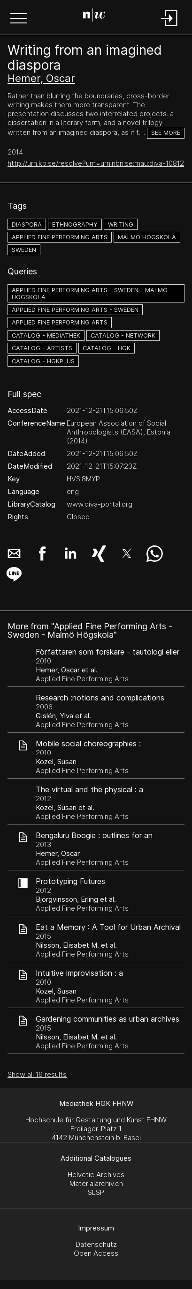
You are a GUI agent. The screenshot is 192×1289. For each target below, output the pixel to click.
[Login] (169, 26)
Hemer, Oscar (41, 78)
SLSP (96, 1192)
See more (165, 132)
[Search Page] (94, 16)
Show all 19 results (37, 1074)
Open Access (96, 1253)
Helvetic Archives (96, 1174)
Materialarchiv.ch (96, 1183)
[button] (19, 19)
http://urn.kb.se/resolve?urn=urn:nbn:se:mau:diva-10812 (96, 163)
